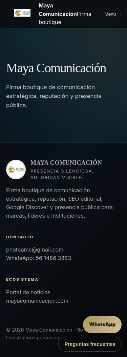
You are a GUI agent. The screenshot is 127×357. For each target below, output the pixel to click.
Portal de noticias (28, 292)
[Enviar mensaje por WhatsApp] (102, 324)
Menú (110, 14)
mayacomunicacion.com (37, 300)
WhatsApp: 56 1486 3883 (38, 258)
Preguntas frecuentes (89, 344)
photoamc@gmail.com (34, 249)
